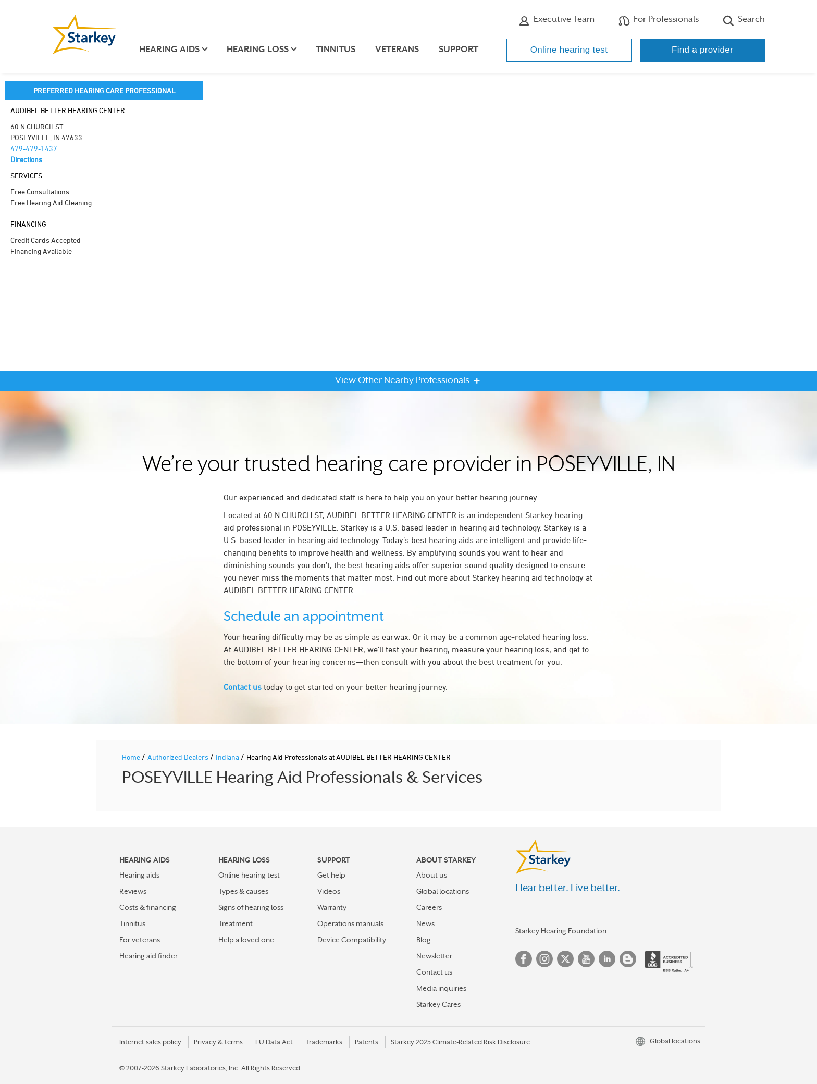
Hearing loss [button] (258, 49)
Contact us (243, 687)
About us (431, 875)
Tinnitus (335, 49)
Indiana (228, 757)
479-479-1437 (33, 148)
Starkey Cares (438, 1004)
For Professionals (658, 20)
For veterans (139, 939)
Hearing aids (139, 875)
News (425, 923)
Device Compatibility (351, 939)
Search (744, 20)
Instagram (544, 959)
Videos (328, 891)
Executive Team (556, 20)
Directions (26, 159)
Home (132, 757)
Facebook (523, 959)
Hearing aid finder (148, 956)
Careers (429, 907)
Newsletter (434, 956)
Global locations (442, 891)
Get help (331, 875)
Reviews (132, 891)
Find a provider (702, 50)
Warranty (331, 907)
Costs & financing (147, 907)
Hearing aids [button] (169, 49)
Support (458, 49)
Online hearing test (569, 50)
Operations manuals (350, 923)
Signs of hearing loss (250, 907)
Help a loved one (246, 939)
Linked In (607, 959)
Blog (423, 939)
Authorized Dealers (178, 757)
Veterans (397, 49)
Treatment (235, 923)
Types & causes (243, 891)
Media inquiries (441, 988)
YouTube (586, 959)
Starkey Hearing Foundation (560, 931)
